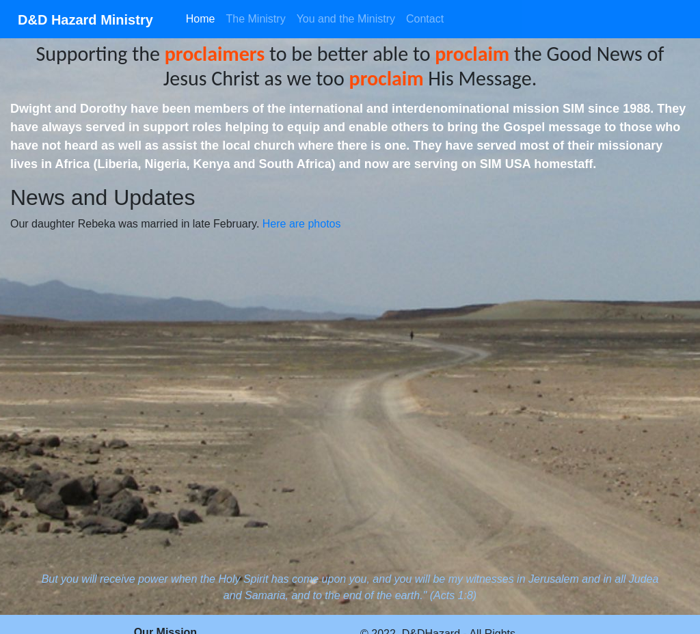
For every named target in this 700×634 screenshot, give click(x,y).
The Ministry (256, 19)
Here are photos (301, 224)
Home (200, 19)
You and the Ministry (346, 19)
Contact (425, 19)
